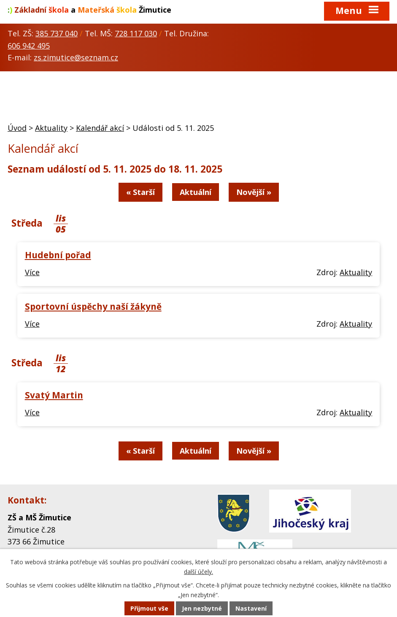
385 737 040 (56, 33)
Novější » (253, 192)
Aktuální (195, 192)
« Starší (140, 192)
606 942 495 (29, 46)
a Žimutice (89, 10)
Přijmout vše (149, 608)
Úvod (17, 128)
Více (32, 272)
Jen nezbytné (202, 608)
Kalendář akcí (100, 128)
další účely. (198, 572)
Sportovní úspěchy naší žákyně (93, 306)
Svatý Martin (54, 395)
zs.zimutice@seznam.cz (76, 57)
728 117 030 (136, 33)
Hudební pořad (58, 255)
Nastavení (251, 608)
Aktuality (51, 128)
